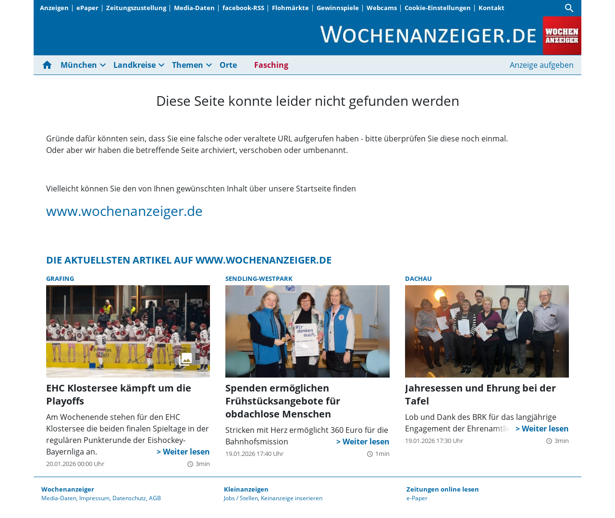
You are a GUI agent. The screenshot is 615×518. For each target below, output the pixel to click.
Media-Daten (194, 7)
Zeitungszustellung (136, 7)
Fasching (271, 65)
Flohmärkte (290, 7)
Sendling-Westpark (259, 278)
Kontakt (491, 7)
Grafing (60, 278)
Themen (187, 65)
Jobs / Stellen (241, 498)
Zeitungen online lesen (442, 489)
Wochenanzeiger (67, 489)
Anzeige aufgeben (542, 65)
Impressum (94, 498)
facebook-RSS (243, 7)
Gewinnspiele (338, 7)
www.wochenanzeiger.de (124, 211)
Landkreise (134, 65)
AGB (155, 498)
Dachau (418, 278)
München (79, 65)
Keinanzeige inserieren (291, 498)
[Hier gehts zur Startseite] (49, 65)
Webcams (382, 7)
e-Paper (417, 498)
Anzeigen (54, 7)
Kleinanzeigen (246, 489)
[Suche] (569, 8)
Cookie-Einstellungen (438, 7)
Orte (228, 65)
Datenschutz (129, 498)
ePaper (87, 7)
